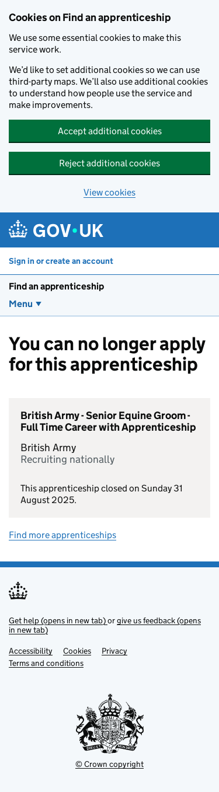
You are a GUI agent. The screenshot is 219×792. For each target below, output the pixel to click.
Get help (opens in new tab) (58, 620)
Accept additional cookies (110, 131)
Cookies (77, 651)
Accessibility (31, 651)
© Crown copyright (109, 764)
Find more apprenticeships (62, 534)
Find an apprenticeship (56, 286)
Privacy (114, 651)
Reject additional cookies (109, 163)
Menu (21, 303)
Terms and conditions (46, 663)
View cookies (109, 192)
